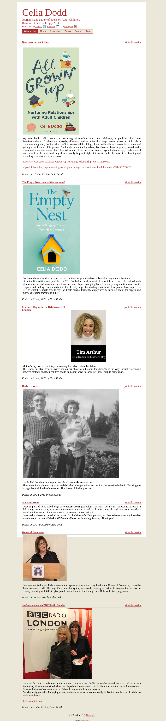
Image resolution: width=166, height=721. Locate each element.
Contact (79, 31)
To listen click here (32, 701)
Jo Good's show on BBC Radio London (43, 605)
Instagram (68, 26)
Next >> (90, 715)
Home (43, 31)
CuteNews (85, 720)
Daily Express (29, 386)
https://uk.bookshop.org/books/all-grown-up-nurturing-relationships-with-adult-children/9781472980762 (77, 167)
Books (68, 31)
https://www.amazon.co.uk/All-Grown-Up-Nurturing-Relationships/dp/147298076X (66, 161)
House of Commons (33, 532)
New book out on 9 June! (36, 42)
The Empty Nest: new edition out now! (43, 182)
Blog (88, 31)
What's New (30, 31)
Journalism (55, 31)
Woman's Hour (30, 502)
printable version (133, 42)
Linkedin (51, 26)
